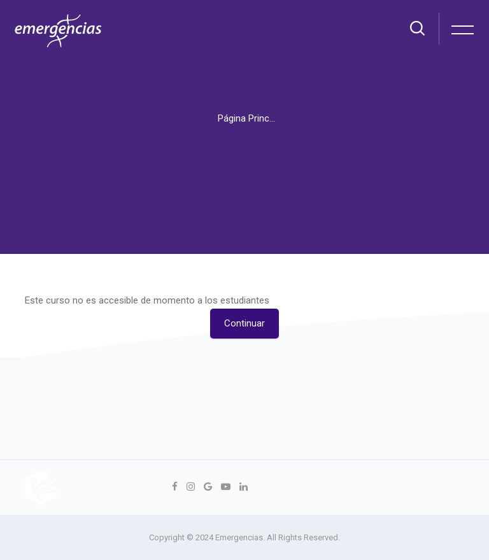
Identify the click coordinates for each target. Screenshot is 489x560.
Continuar (244, 323)
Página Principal (250, 118)
